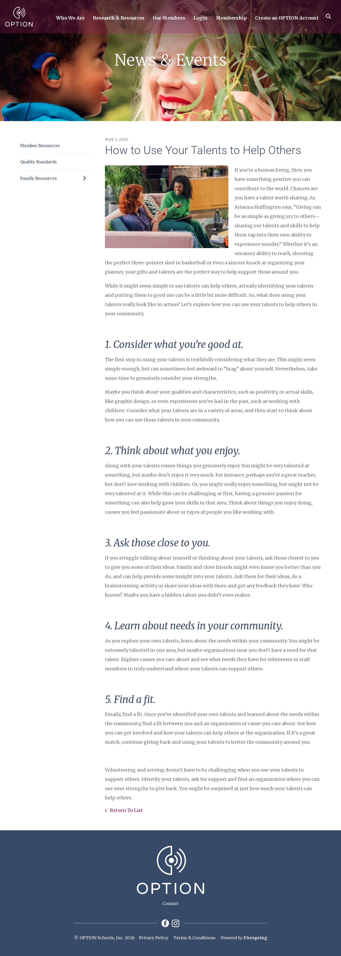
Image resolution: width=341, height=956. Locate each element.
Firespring (255, 937)
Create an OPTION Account (287, 18)
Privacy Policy (153, 937)
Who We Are (70, 18)
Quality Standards (38, 161)
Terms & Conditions (194, 937)
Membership (231, 18)
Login (200, 18)
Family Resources (55, 178)
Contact (170, 903)
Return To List (126, 810)
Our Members (169, 18)
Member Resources (40, 145)
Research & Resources (119, 18)
